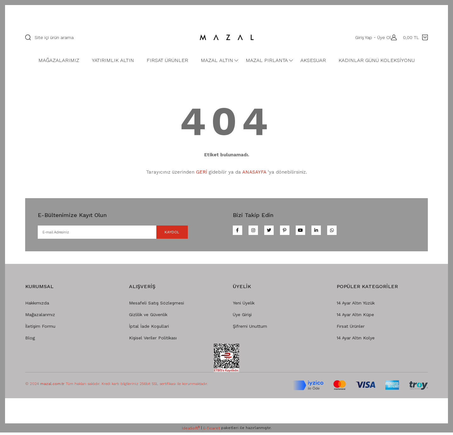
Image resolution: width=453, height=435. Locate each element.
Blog (30, 340)
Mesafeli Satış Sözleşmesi (156, 305)
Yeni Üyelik (243, 305)
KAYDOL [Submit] (164, 233)
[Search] (105, 37)
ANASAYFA (254, 172)
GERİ (201, 172)
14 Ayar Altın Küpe (355, 317)
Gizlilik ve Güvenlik (148, 317)
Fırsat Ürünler (351, 328)
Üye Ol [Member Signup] (381, 37)
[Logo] (226, 37)
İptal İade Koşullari (149, 328)
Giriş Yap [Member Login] (360, 37)
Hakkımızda (37, 305)
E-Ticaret (211, 430)
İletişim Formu (40, 328)
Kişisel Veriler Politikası (153, 340)
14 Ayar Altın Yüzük (356, 305)
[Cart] (415, 37)
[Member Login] (392, 37)
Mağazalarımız (40, 317)
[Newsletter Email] (113, 233)
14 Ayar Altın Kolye (356, 340)
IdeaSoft (191, 430)
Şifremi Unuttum (250, 328)
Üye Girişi (242, 317)
